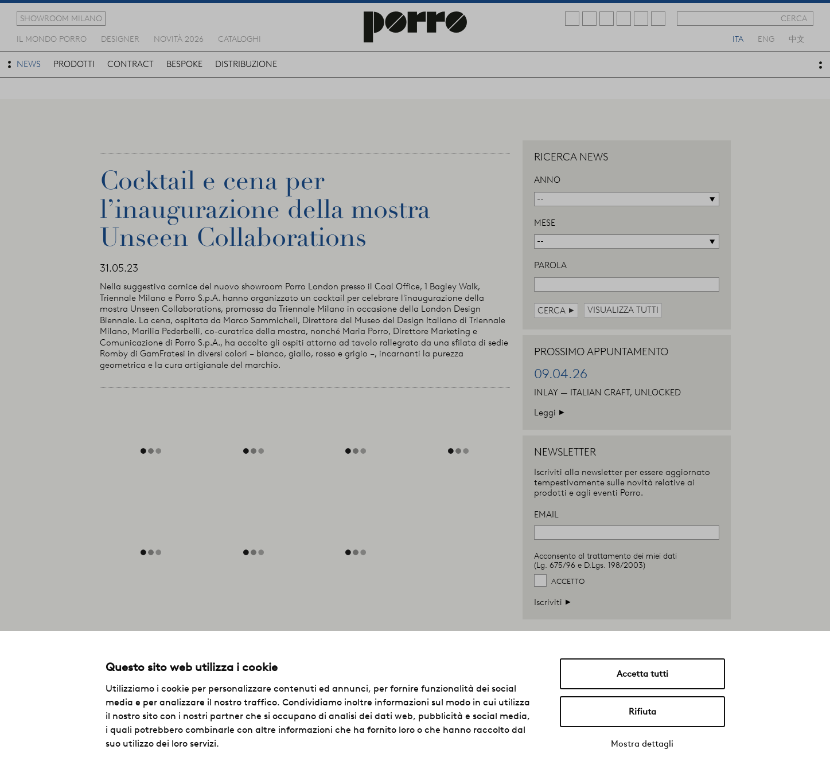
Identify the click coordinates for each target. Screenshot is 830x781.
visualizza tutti (622, 310)
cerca (794, 18)
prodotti (74, 64)
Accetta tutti (642, 674)
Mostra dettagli (642, 744)
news (29, 64)
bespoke (184, 64)
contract (130, 64)
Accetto (567, 581)
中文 (797, 38)
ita (737, 38)
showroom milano (61, 18)
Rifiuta (642, 712)
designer (120, 38)
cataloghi (239, 38)
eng (766, 38)
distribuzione (246, 64)
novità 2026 (179, 38)
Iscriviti (552, 602)
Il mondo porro (52, 38)
